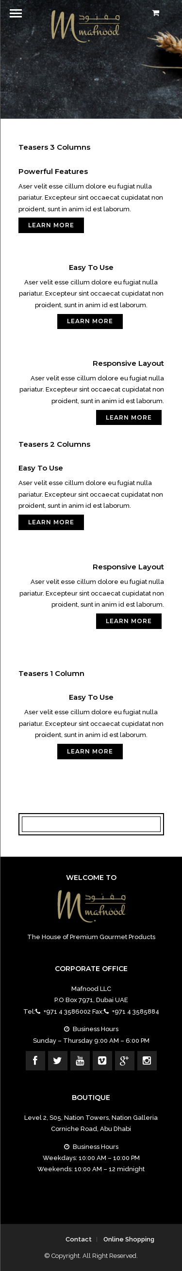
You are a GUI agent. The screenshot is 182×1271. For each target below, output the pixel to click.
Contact (79, 1239)
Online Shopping (128, 1239)
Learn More (51, 225)
